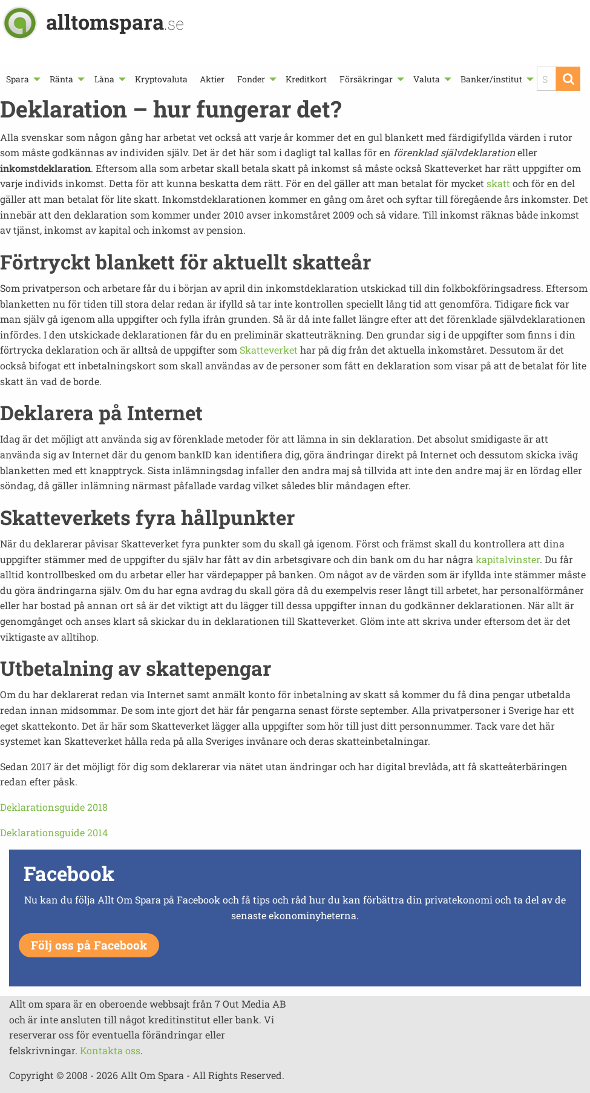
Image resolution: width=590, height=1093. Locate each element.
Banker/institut (491, 79)
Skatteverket (270, 349)
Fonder (251, 79)
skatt (498, 183)
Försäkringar (366, 79)
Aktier (212, 79)
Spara (17, 79)
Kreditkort (306, 79)
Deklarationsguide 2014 (54, 832)
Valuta (426, 79)
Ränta (61, 79)
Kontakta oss (110, 1050)
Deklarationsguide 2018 (54, 807)
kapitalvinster (508, 559)
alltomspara (115, 21)
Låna (104, 79)
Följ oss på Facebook (89, 945)
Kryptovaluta (161, 79)
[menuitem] (22, 79)
